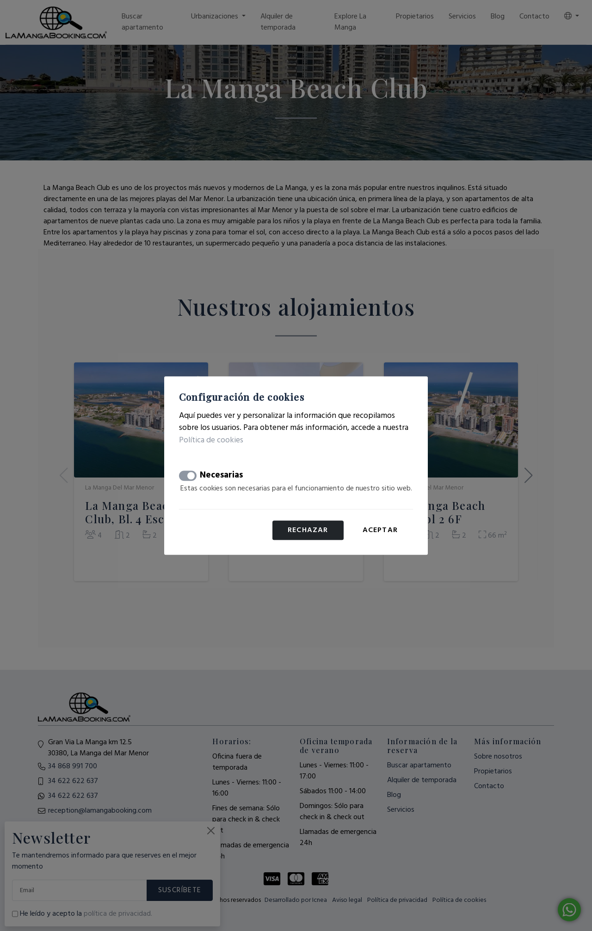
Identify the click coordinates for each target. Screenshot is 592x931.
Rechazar (308, 530)
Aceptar (380, 530)
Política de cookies (211, 440)
